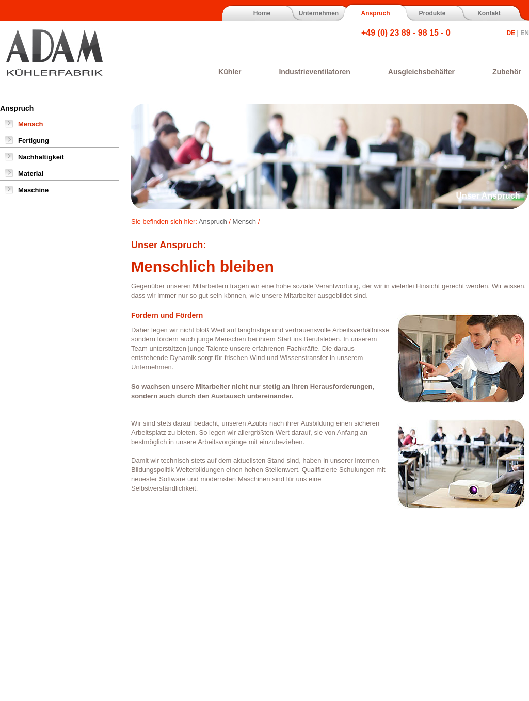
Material (30, 173)
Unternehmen (319, 13)
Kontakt (489, 13)
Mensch (30, 124)
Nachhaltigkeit (41, 157)
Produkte (432, 13)
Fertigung (33, 140)
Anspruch (375, 13)
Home (261, 13)
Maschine (33, 190)
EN (524, 33)
